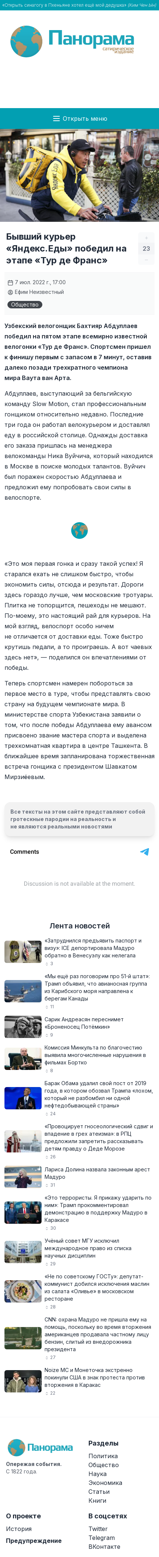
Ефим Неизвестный (35, 292)
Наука (97, 1473)
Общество (25, 304)
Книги (97, 1500)
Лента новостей (79, 925)
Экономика (105, 1482)
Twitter (98, 1528)
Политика (103, 1456)
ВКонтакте (104, 1546)
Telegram (101, 1537)
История (19, 1528)
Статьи (99, 1491)
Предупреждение (34, 1540)
